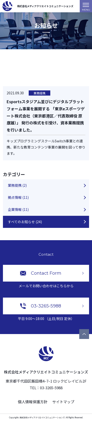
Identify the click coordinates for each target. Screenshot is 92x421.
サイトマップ (63, 401)
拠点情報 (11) (18, 197)
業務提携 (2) (17, 185)
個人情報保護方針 (32, 401)
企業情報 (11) (18, 209)
